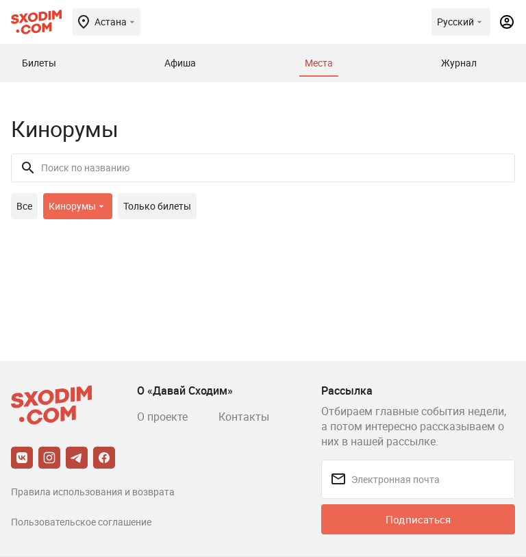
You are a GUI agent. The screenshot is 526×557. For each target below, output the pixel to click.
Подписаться (418, 519)
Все (24, 205)
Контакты (243, 416)
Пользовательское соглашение (81, 521)
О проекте (162, 416)
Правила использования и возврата (93, 491)
